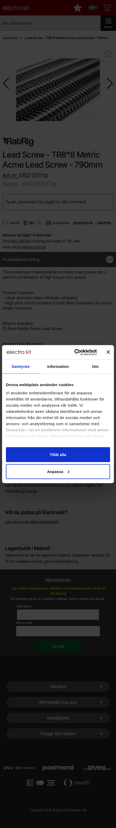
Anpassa (58, 471)
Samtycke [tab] (21, 366)
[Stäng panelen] (108, 352)
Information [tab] (58, 366)
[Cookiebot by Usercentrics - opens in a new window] (74, 352)
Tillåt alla (58, 454)
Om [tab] (95, 366)
